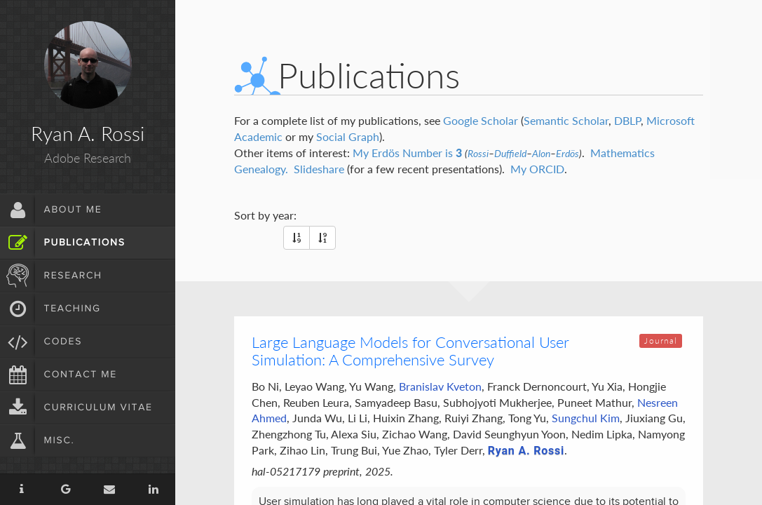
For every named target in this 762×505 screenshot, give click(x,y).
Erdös (567, 153)
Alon (541, 153)
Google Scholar (480, 120)
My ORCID (537, 168)
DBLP (627, 120)
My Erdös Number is (407, 152)
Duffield (510, 153)
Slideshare (319, 168)
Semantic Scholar (566, 120)
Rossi (478, 153)
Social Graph (347, 136)
